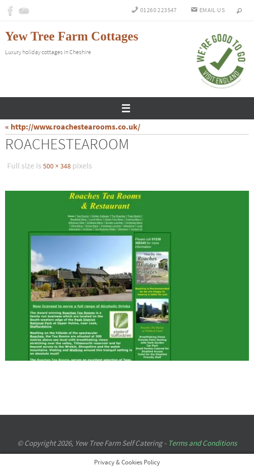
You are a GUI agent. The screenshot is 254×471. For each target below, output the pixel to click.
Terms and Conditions (202, 443)
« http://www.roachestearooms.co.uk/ (72, 126)
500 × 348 (57, 165)
